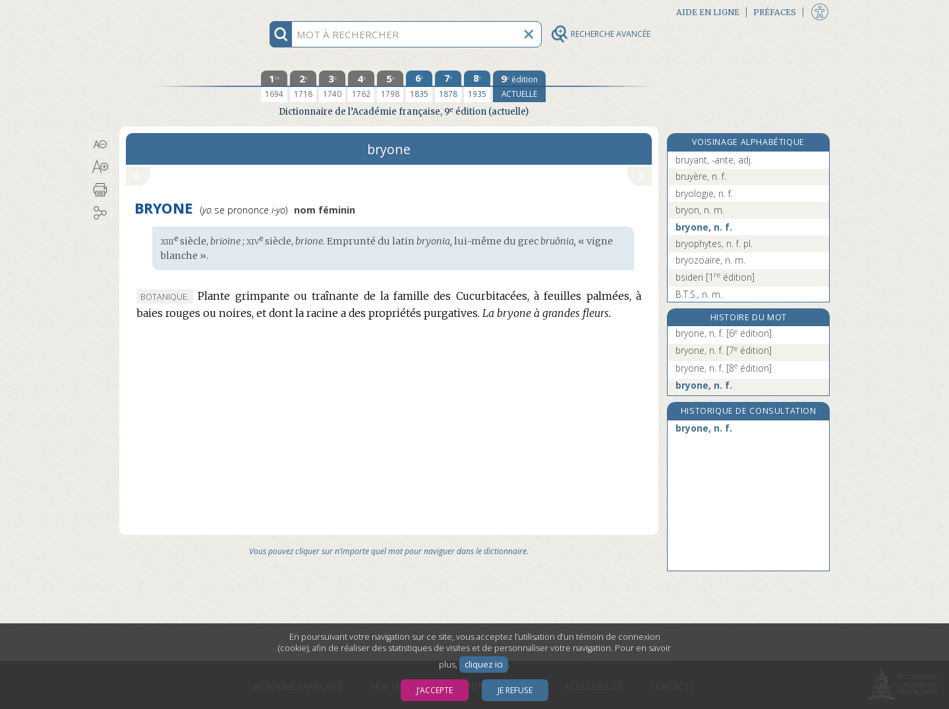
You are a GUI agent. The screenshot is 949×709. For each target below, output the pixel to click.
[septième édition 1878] (448, 86)
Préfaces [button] (774, 12)
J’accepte (435, 690)
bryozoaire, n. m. (710, 260)
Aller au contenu (170, 11)
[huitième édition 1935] (477, 86)
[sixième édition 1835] (419, 86)
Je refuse (515, 690)
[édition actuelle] (519, 86)
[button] (100, 144)
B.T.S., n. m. (699, 294)
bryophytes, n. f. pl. (714, 243)
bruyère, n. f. (701, 176)
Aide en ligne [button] (707, 12)
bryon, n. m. (700, 210)
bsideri (715, 277)
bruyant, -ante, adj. (714, 160)
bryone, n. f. (704, 227)
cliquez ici (484, 664)
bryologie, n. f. (704, 193)
